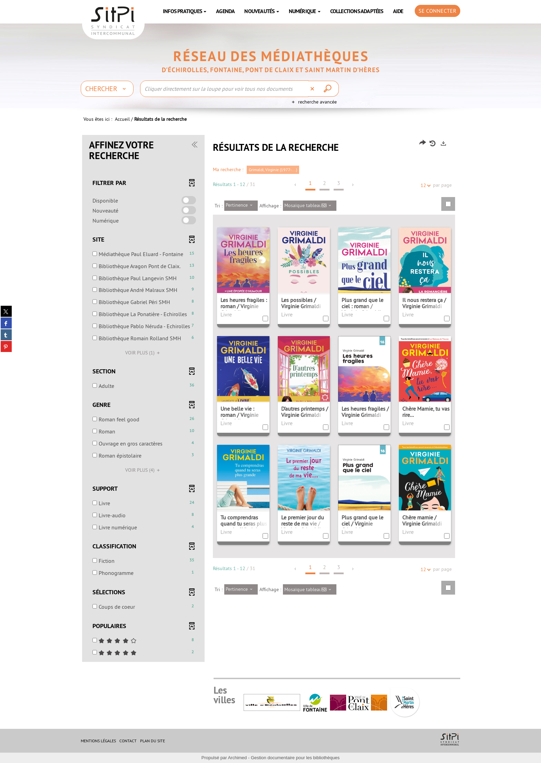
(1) (143, 353)
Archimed (237, 757)
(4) (143, 470)
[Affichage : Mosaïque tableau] (309, 205)
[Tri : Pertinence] (241, 205)
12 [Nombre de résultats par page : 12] (424, 185)
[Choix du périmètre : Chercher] (107, 88)
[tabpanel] (270, 399)
